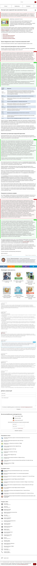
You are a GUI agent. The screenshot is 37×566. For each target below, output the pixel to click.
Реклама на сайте (6, 562)
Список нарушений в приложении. (9, 35)
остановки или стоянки (17, 118)
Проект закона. (5, 34)
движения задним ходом (23, 101)
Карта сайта (12, 562)
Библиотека (17, 6)
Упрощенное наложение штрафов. (9, 38)
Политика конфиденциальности (28, 562)
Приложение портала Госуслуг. (8, 36)
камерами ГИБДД (26, 241)
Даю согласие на (18, 428)
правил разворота (14, 101)
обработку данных (20, 428)
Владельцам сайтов (18, 562)
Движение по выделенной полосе (12, 112)
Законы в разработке (32, 255)
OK (34, 564)
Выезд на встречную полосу (12, 106)
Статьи (5, 6)
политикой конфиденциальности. (22, 564)
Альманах (28, 6)
